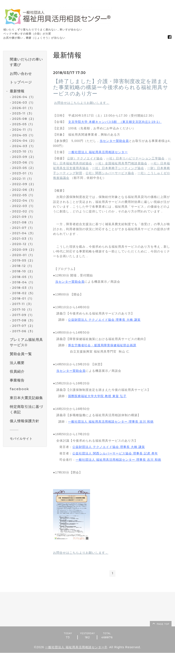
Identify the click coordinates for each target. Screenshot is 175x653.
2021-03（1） (23, 239)
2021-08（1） (23, 222)
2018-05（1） (23, 277)
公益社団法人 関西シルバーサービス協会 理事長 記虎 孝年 (115, 453)
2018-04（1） (23, 282)
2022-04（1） (23, 200)
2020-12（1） (23, 244)
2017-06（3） (23, 331)
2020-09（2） (24, 250)
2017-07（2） (23, 326)
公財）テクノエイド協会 (85, 158)
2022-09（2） (24, 184)
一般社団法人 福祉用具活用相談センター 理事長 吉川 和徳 (111, 421)
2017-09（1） (23, 315)
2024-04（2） (24, 141)
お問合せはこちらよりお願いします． (81, 102)
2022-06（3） (24, 190)
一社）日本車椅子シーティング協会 (118, 168)
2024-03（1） (23, 146)
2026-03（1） (23, 102)
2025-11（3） (23, 113)
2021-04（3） (23, 233)
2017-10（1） (23, 309)
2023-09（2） (24, 157)
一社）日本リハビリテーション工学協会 (135, 158)
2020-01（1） (23, 255)
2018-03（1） (23, 288)
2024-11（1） (23, 130)
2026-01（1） (23, 108)
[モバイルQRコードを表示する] (26, 438)
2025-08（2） (24, 119)
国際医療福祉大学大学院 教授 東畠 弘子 (97, 396)
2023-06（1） (23, 162)
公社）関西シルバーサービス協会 (110, 173)
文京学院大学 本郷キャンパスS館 (115, 122)
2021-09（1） (23, 217)
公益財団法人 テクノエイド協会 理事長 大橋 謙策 (104, 319)
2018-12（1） (23, 266)
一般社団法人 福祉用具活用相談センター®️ (76, 647)
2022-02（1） (23, 211)
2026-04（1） (23, 97)
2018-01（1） (23, 298)
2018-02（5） (23, 293)
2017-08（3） (23, 320)
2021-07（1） (23, 228)
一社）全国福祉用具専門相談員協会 (121, 163)
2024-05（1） (23, 135)
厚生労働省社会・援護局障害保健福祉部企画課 (102, 345)
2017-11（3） (22, 304)
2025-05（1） (23, 124)
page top (160, 623)
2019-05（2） (23, 260)
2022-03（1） (23, 206)
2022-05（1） (23, 195)
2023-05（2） (24, 168)
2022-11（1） (23, 179)
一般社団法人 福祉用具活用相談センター (98, 152)
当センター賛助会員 (114, 141)
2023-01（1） (23, 173)
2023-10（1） (23, 151)
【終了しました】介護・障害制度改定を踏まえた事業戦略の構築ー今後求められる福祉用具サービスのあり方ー (110, 87)
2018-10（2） (23, 271)
